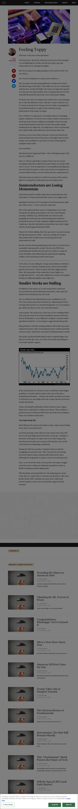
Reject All (68, 806)
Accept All (54, 806)
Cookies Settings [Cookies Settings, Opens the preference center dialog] (8, 806)
